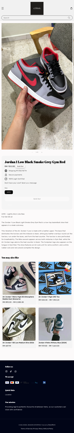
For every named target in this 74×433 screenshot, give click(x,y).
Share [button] (8, 205)
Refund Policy (48, 428)
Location (8, 395)
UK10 (9, 192)
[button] (2, 8)
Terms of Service (26, 428)
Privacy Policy (38, 428)
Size (6, 188)
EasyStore (51, 425)
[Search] (69, 18)
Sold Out (37, 199)
